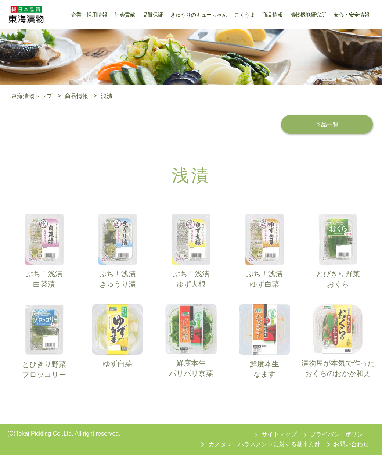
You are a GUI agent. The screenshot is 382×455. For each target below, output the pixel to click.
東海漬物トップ (31, 96)
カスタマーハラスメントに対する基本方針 (264, 444)
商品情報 (76, 96)
